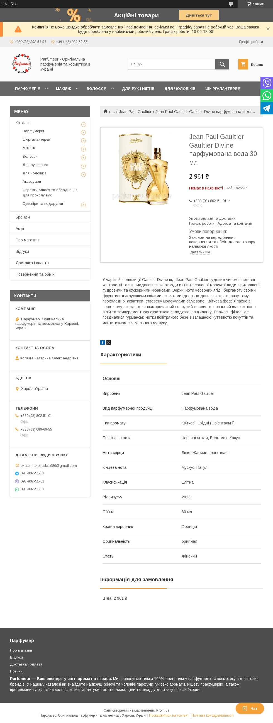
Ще (18, 103)
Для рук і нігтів (138, 89)
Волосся (96, 89)
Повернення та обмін (35, 274)
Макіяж (63, 89)
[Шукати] (222, 64)
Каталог (23, 123)
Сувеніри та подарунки (43, 203)
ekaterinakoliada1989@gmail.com (49, 465)
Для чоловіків (179, 89)
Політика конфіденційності (212, 715)
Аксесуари (32, 181)
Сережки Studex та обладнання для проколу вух (50, 192)
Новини (16, 671)
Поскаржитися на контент (169, 715)
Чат (249, 708)
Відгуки (22, 251)
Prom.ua (162, 710)
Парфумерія (27, 89)
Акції (20, 228)
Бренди (23, 217)
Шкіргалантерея (222, 89)
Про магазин (27, 240)
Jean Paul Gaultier (135, 111)
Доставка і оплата (32, 263)
